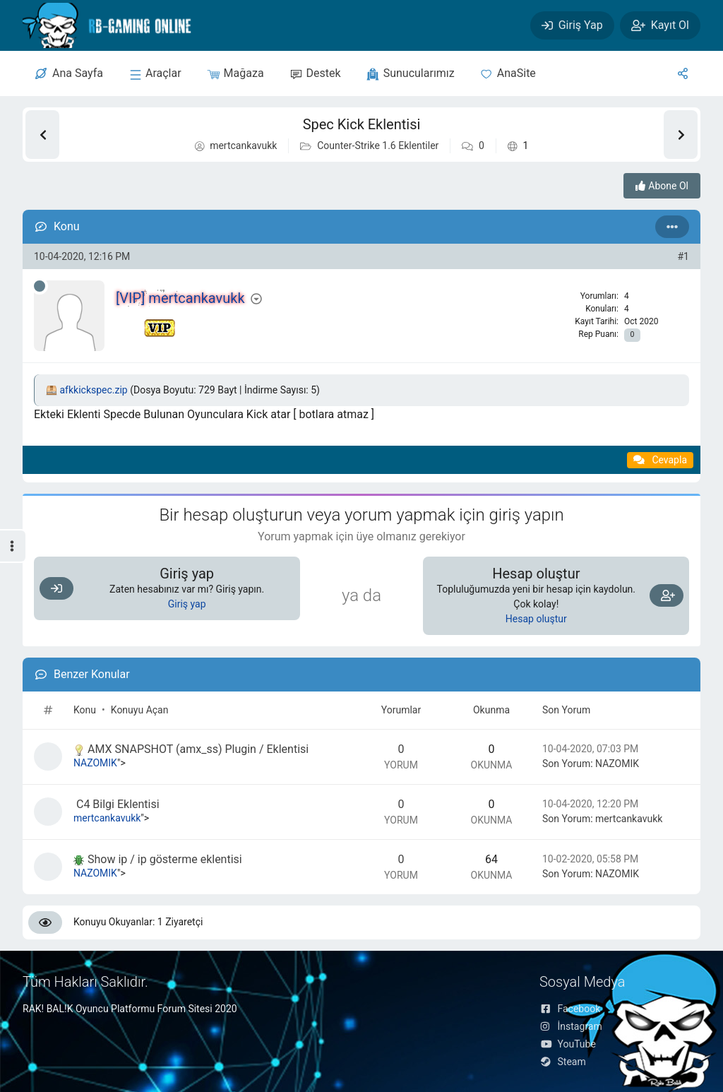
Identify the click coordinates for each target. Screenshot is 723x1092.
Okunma (491, 710)
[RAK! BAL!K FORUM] (119, 25)
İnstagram (570, 1026)
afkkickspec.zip (93, 390)
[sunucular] (155, 73)
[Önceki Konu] (42, 134)
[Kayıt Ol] (660, 25)
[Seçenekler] (672, 226)
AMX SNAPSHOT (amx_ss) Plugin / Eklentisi (191, 749)
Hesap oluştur (536, 618)
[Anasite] (508, 73)
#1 (684, 256)
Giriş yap (187, 604)
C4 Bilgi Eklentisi (116, 804)
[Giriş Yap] (572, 25)
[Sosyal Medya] (682, 73)
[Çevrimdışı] (39, 286)
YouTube (567, 1044)
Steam (562, 1061)
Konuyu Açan (140, 710)
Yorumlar (401, 710)
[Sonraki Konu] (681, 134)
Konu (84, 710)
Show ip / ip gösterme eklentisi (157, 859)
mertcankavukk (243, 145)
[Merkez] (69, 73)
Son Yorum (566, 710)
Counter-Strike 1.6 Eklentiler (377, 145)
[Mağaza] (235, 73)
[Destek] (315, 73)
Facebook (569, 1008)
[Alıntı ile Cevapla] (660, 460)
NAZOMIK (95, 762)
